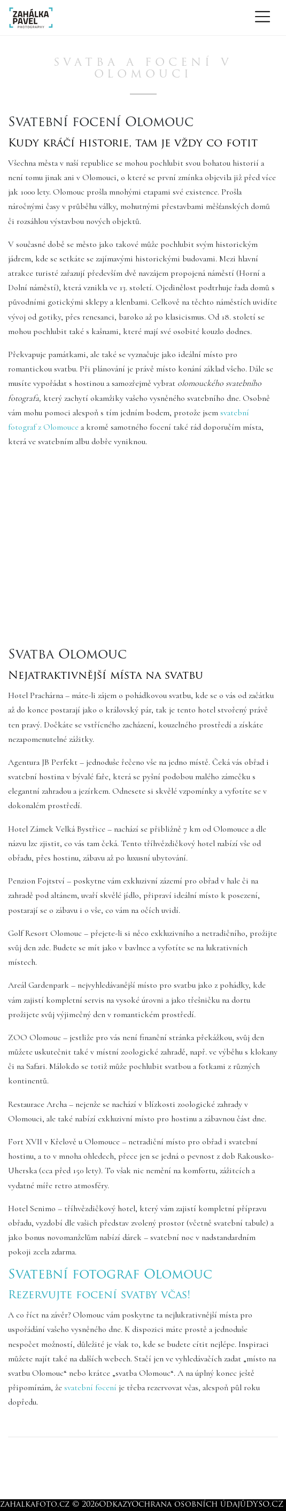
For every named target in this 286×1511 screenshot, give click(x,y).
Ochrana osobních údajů (189, 1505)
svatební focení (90, 1387)
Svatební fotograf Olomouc (110, 1275)
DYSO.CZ (264, 1505)
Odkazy (115, 1505)
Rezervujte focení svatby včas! (99, 1295)
